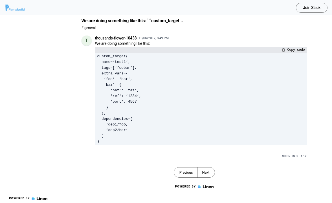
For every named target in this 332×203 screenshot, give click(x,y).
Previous (186, 172)
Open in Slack (294, 156)
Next (205, 172)
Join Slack (311, 7)
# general (89, 28)
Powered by (28, 198)
